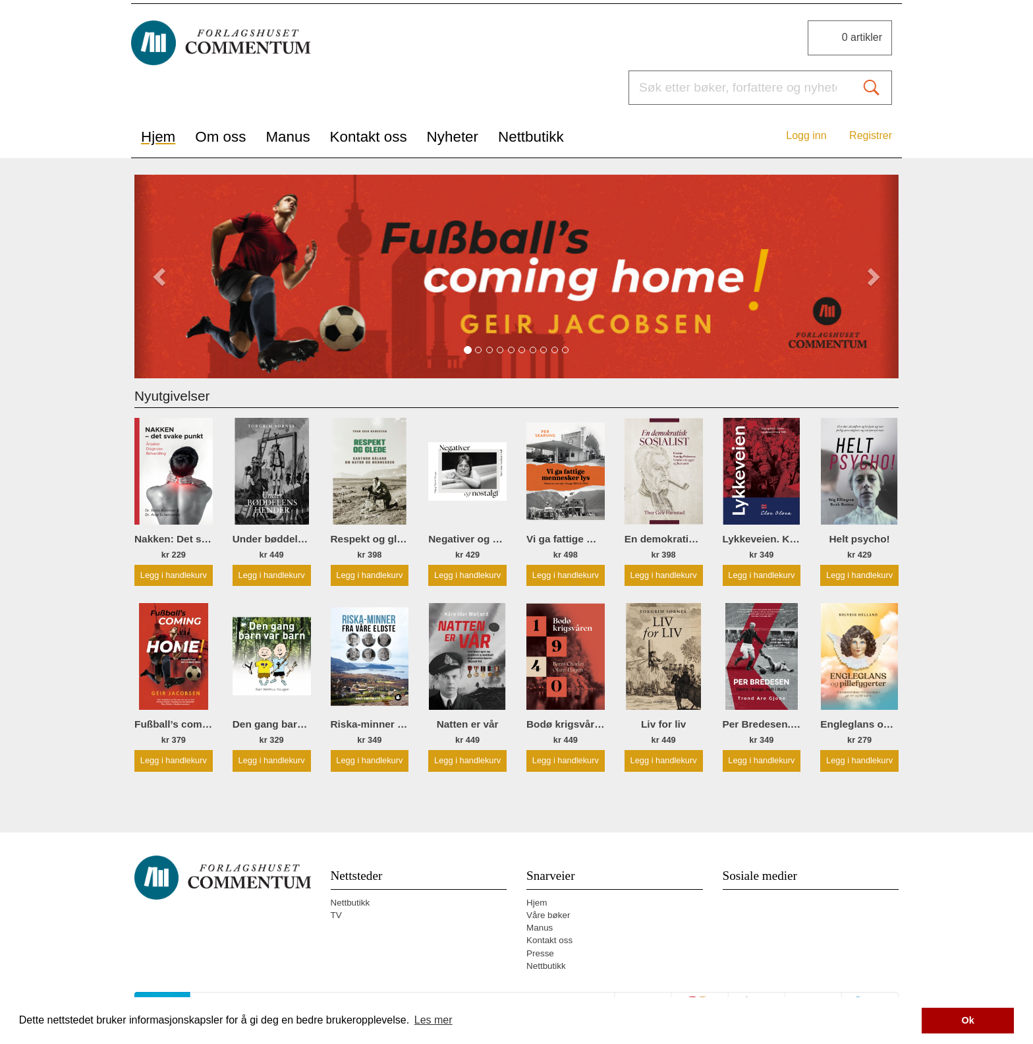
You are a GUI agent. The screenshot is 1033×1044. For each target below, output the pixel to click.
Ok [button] (968, 1020)
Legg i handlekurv (173, 575)
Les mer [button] (433, 1020)
